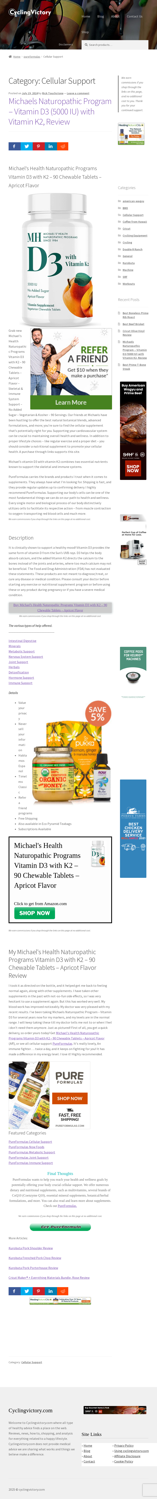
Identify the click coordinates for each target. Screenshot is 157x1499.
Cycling (127, 242)
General (127, 256)
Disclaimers (66, 44)
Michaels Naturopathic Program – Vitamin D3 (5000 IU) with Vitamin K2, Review (60, 111)
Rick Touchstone (52, 93)
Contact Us (134, 16)
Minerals (15, 646)
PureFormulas (62, 1043)
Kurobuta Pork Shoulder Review (31, 1248)
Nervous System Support (26, 657)
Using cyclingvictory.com (131, 1451)
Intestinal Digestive (22, 641)
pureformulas (32, 56)
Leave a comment (78, 93)
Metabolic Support (22, 651)
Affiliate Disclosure (127, 1456)
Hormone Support (21, 678)
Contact (89, 1461)
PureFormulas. (67, 1206)
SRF (125, 277)
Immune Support (21, 683)
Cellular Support (31, 1362)
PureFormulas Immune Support (31, 1163)
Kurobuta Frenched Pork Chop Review (35, 1258)
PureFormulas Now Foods (26, 1147)
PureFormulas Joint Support (29, 1157)
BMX (125, 208)
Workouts (129, 284)
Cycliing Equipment (135, 235)
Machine (128, 270)
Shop (85, 32)
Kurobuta (129, 263)
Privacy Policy (123, 1445)
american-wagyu (133, 201)
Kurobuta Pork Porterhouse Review (33, 1268)
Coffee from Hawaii (135, 221)
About (115, 16)
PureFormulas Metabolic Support (32, 1152)
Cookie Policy (123, 1461)
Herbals (14, 667)
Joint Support (18, 662)
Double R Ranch (132, 249)
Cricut (126, 228)
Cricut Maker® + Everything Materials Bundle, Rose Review (49, 1278)
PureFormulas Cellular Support (30, 1142)
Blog (100, 16)
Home (86, 16)
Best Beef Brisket (133, 324)
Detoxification (19, 672)
